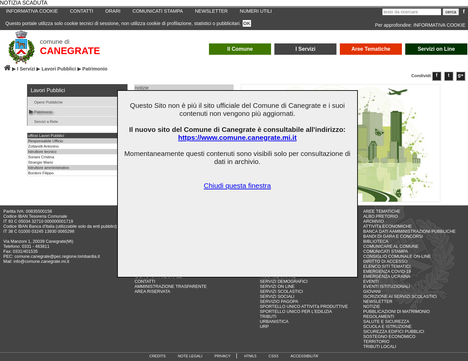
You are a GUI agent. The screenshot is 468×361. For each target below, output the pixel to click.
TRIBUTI (268, 316)
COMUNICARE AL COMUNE (391, 246)
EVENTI (371, 281)
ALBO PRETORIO (380, 216)
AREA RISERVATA (152, 291)
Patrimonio (40, 111)
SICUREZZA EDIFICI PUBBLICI (393, 331)
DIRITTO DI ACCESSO (385, 261)
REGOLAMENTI (378, 316)
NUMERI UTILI (256, 11)
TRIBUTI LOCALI (379, 346)
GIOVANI (372, 291)
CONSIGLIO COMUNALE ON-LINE (397, 256)
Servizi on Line (436, 49)
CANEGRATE (70, 50)
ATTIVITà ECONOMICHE (387, 226)
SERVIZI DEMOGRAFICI (283, 281)
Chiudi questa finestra (237, 185)
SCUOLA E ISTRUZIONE (387, 326)
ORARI (113, 11)
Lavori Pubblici (58, 68)
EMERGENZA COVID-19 (387, 271)
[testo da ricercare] (411, 11)
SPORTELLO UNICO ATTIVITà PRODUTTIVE (304, 306)
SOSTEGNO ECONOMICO (389, 336)
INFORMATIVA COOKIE (32, 11)
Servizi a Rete (43, 121)
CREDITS (157, 356)
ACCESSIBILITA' (304, 356)
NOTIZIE (371, 306)
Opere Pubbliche (46, 102)
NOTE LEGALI (190, 356)
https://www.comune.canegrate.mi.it (237, 137)
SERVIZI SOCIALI (277, 296)
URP (264, 326)
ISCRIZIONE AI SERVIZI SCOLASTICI (400, 296)
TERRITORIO (376, 341)
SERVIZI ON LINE (277, 286)
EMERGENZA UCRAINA (387, 276)
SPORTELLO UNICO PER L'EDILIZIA (296, 311)
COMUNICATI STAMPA (158, 11)
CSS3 (273, 356)
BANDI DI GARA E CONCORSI (393, 236)
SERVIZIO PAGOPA (279, 301)
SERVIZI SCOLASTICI (281, 291)
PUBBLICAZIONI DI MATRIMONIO (396, 311)
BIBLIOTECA (375, 241)
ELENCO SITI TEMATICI (387, 266)
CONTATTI (81, 11)
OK (247, 23)
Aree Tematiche (371, 49)
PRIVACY (223, 356)
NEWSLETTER (211, 11)
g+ (461, 75)
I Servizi (305, 49)
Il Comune (240, 49)
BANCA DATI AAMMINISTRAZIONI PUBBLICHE (409, 231)
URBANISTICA (274, 321)
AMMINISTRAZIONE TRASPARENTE (171, 286)
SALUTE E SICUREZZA (386, 321)
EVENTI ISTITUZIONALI (386, 286)
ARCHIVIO (373, 221)
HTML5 (250, 356)
